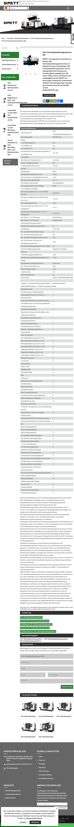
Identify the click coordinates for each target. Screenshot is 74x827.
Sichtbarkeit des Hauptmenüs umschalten (68, 8)
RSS (62, 818)
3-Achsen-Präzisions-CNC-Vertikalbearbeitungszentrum (38, 631)
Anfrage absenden (49, 95)
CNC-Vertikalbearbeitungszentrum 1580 (64, 716)
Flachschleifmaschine (9, 64)
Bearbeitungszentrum (22, 38)
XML (67, 818)
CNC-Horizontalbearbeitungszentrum (56, 639)
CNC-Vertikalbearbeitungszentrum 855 (47, 737)
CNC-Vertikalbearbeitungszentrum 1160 (29, 716)
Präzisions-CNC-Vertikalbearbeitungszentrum (35, 628)
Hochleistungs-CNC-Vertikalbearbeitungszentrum (36, 624)
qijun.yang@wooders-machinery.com (35, 1)
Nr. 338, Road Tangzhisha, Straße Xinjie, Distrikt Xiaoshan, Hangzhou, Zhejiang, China (19, 758)
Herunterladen (44, 771)
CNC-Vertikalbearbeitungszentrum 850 (13, 41)
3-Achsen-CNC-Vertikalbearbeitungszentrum (34, 621)
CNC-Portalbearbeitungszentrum (30, 641)
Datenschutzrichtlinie (34, 818)
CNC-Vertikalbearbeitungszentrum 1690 (47, 716)
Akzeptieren (35, 822)
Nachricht (42, 767)
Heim (3, 38)
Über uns (42, 760)
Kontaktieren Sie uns (15, 751)
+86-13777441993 (27, 3)
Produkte (10, 38)
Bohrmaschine (6, 69)
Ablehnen (23, 822)
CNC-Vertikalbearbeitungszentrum (42, 38)
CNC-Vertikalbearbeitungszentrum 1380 (29, 737)
